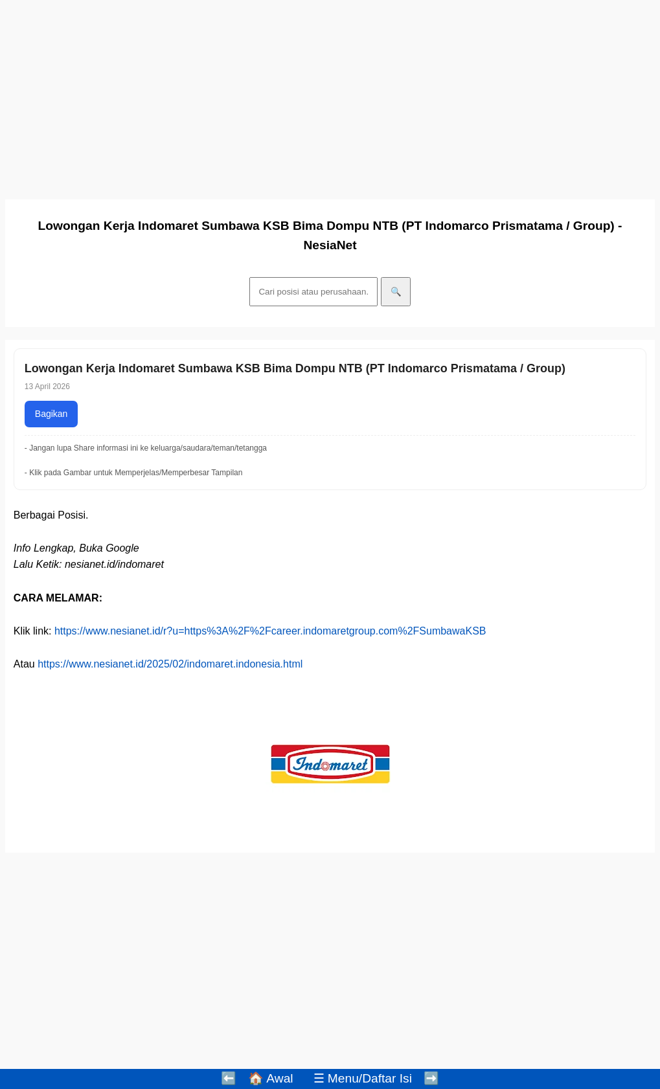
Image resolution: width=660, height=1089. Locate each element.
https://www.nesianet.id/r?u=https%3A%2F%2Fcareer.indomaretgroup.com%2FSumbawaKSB (270, 630)
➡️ (431, 1078)
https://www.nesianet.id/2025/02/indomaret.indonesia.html (170, 663)
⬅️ (228, 1078)
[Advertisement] (330, 95)
